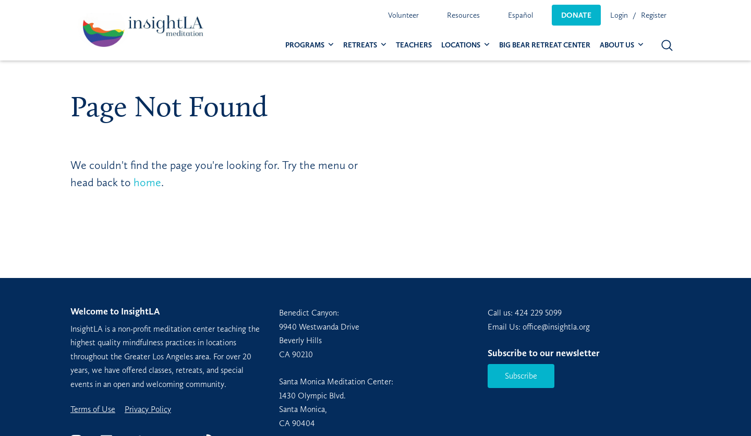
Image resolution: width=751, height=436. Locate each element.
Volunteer (403, 15)
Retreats (360, 45)
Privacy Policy (148, 409)
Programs (304, 45)
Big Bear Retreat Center (544, 45)
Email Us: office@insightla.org (539, 327)
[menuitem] (403, 15)
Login (619, 15)
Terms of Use (92, 409)
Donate (576, 15)
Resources (463, 15)
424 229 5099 (538, 313)
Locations (460, 45)
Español (520, 15)
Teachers (414, 45)
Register (654, 15)
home (147, 182)
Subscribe (521, 376)
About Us (617, 45)
